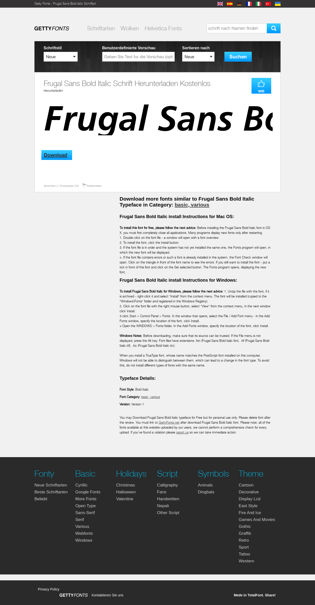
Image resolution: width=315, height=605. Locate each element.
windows (83, 540)
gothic (245, 526)
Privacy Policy (48, 589)
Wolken (130, 28)
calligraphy (167, 485)
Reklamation (94, 185)
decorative (249, 492)
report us (182, 432)
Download (55, 155)
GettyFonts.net (169, 422)
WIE (261, 91)
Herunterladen (53, 90)
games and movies (257, 519)
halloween (126, 492)
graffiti (245, 533)
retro (244, 540)
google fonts (87, 492)
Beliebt (40, 499)
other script (168, 512)
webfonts (84, 533)
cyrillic (81, 485)
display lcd (249, 499)
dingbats (206, 492)
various (82, 526)
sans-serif (85, 512)
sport (244, 547)
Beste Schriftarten (51, 492)
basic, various (192, 204)
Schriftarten (101, 28)
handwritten (168, 499)
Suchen (238, 57)
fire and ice (250, 512)
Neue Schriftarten (50, 485)
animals (205, 485)
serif (79, 519)
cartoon (246, 485)
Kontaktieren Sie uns (107, 595)
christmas (125, 485)
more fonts (85, 499)
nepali (163, 505)
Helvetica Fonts (163, 28)
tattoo (244, 554)
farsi (161, 492)
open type (85, 505)
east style (248, 505)
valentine (124, 499)
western (246, 561)
